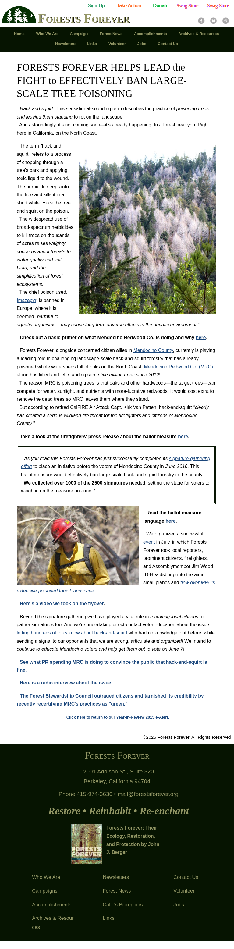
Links (108, 918)
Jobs (178, 904)
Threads (225, 20)
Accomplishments (51, 904)
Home (20, 34)
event (149, 542)
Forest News (117, 891)
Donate (160, 5)
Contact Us (185, 877)
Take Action (129, 5)
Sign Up (96, 5)
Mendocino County (153, 350)
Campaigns (44, 891)
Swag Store (187, 5)
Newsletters (116, 877)
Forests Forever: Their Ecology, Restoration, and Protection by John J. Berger (132, 840)
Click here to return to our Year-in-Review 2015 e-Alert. (117, 717)
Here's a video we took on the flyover (62, 603)
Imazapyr (26, 300)
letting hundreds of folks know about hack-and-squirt (72, 632)
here (201, 337)
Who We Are (46, 877)
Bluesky (213, 20)
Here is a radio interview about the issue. (66, 682)
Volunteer (184, 891)
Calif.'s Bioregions (123, 904)
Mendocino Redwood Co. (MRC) (178, 366)
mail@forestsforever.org (148, 794)
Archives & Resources (52, 922)
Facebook (201, 20)
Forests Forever (83, 18)
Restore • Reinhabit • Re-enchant (118, 810)
